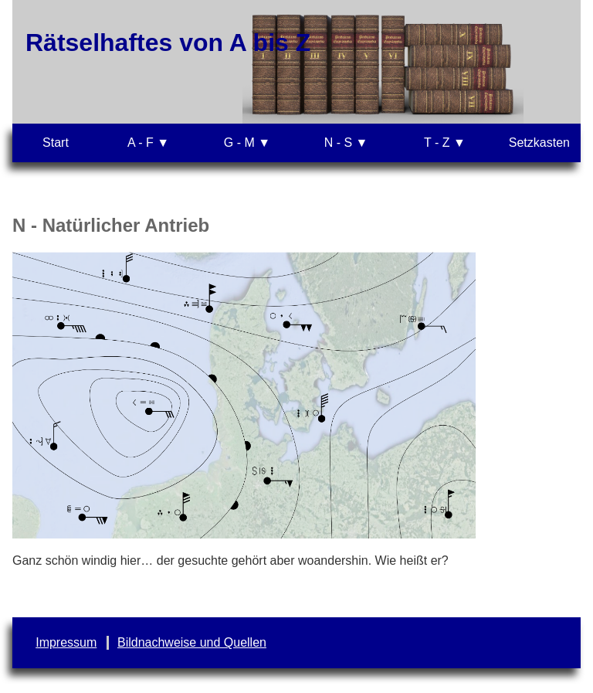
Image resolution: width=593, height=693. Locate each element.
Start (55, 142)
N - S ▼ (346, 142)
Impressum (66, 642)
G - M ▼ (247, 142)
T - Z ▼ (445, 142)
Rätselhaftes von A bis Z (167, 42)
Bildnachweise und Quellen (191, 642)
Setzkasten (539, 142)
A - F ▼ (148, 142)
